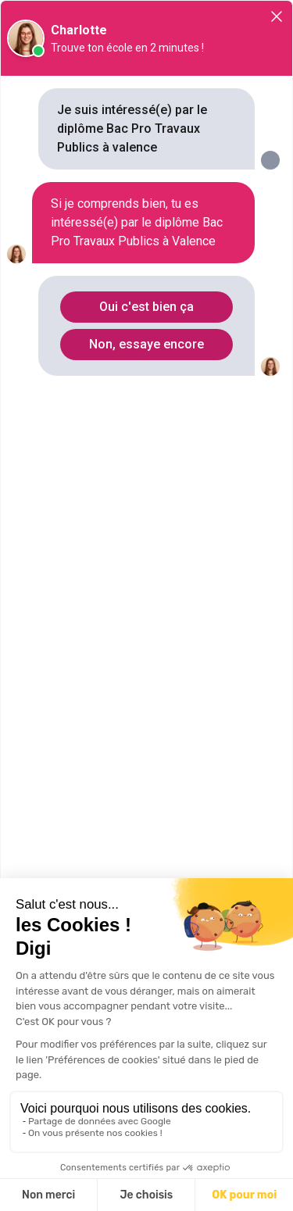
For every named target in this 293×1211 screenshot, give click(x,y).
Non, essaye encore (146, 344)
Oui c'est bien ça (146, 306)
